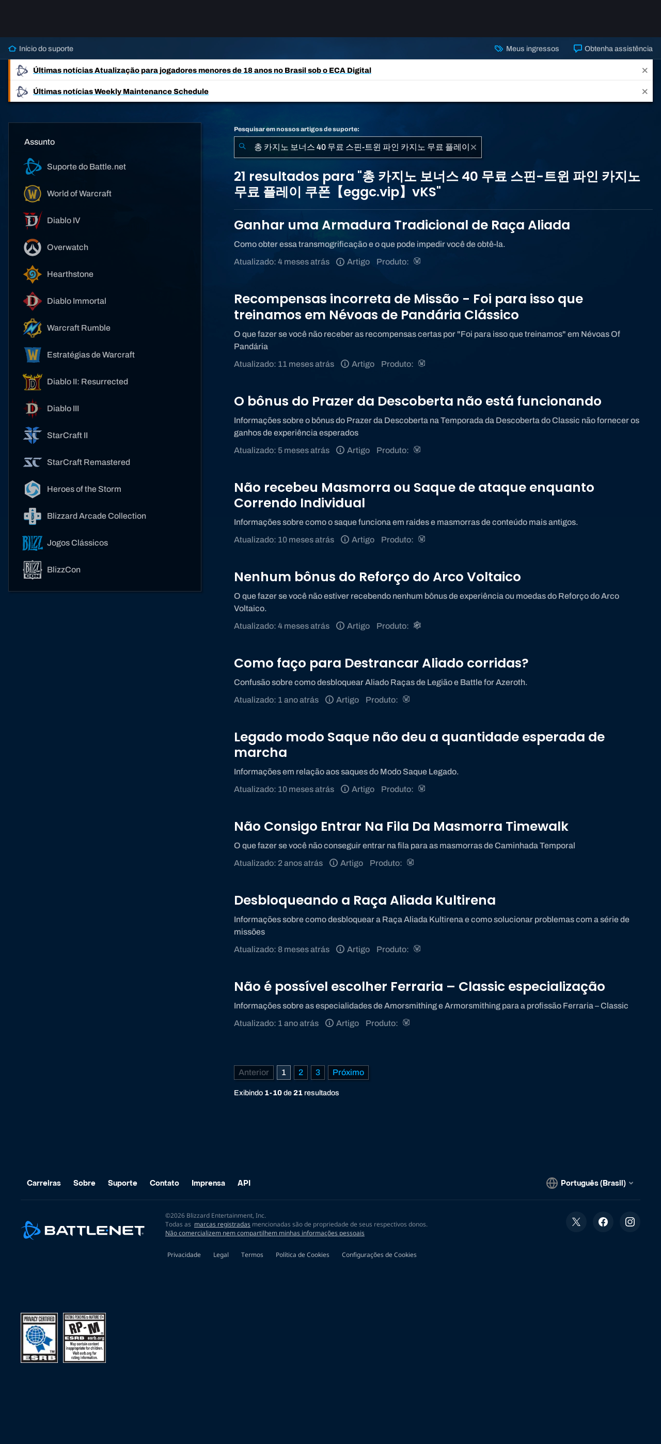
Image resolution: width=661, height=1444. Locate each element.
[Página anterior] (254, 1072)
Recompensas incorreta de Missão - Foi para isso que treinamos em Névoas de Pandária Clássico (408, 306)
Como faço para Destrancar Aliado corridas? (381, 663)
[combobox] (358, 147)
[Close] (645, 70)
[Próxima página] (348, 1072)
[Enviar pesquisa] (242, 147)
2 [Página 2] (300, 1072)
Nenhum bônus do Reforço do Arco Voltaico (377, 577)
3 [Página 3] (318, 1072)
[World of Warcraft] (418, 261)
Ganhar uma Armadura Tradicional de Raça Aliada (402, 225)
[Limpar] (473, 147)
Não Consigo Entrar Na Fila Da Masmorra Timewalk (401, 826)
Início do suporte (40, 48)
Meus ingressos (527, 48)
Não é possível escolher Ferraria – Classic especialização (419, 986)
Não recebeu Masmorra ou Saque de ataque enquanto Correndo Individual (414, 495)
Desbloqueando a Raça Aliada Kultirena (365, 900)
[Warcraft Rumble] (418, 626)
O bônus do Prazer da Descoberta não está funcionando (418, 401)
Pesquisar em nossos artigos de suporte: (296, 129)
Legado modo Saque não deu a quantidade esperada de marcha (419, 745)
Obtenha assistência (613, 48)
